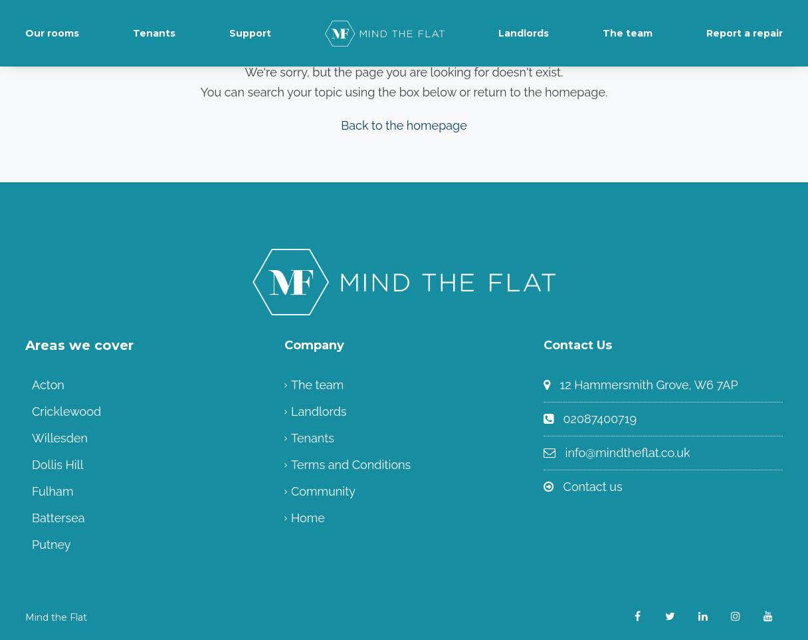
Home (308, 518)
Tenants (154, 33)
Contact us (593, 487)
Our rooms (52, 33)
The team (628, 33)
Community (323, 491)
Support (250, 33)
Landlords (523, 33)
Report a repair (744, 33)
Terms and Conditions (351, 465)
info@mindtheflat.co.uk (627, 453)
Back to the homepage (404, 125)
